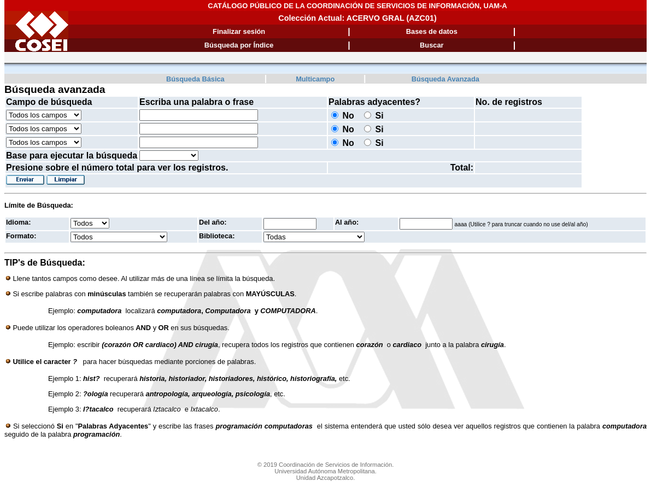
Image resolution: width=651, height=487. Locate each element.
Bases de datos (432, 31)
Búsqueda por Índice (239, 45)
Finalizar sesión (239, 31)
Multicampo (315, 79)
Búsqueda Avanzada (445, 79)
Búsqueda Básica (195, 79)
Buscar (431, 45)
